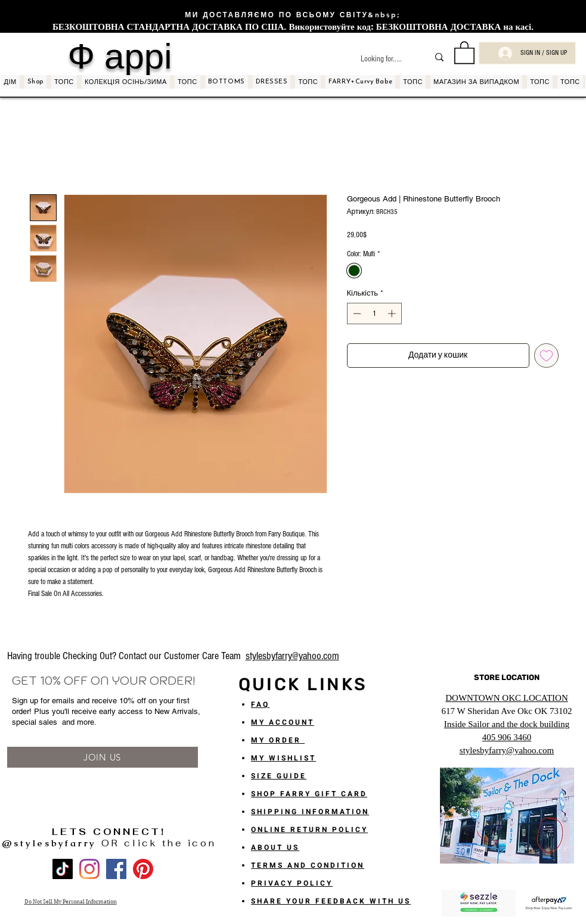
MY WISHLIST (283, 758)
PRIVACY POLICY (292, 883)
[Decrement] (356, 313)
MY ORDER (278, 740)
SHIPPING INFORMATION (310, 811)
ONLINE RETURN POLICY (309, 829)
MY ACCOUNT (282, 722)
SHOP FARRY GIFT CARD (309, 793)
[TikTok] (62, 869)
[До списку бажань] (546, 355)
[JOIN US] (102, 757)
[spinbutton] (374, 313)
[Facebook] (116, 869)
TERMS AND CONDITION (307, 865)
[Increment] (393, 313)
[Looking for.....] (385, 59)
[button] (464, 52)
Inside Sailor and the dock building (506, 724)
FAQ (260, 704)
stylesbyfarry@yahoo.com (292, 656)
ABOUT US (275, 847)
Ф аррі (119, 56)
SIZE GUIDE (278, 776)
